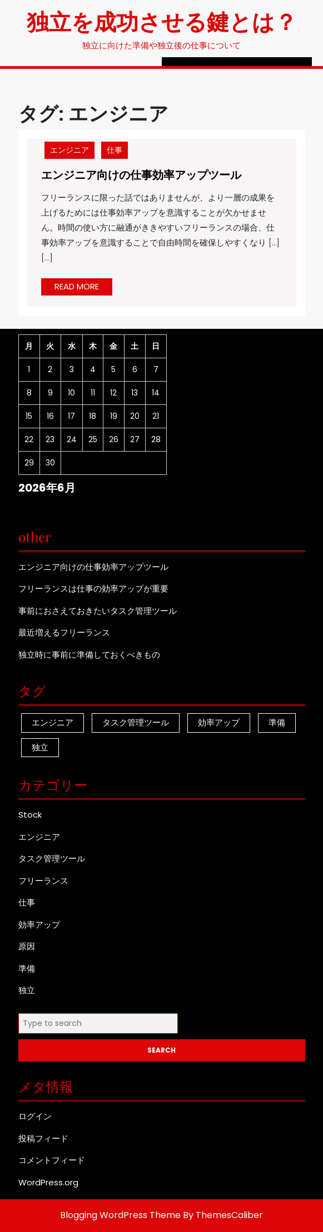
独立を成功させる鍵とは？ (162, 21)
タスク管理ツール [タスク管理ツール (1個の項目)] (135, 722)
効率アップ (39, 924)
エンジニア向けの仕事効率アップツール (141, 174)
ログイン (35, 1116)
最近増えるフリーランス (64, 632)
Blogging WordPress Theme (120, 1215)
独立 (26, 990)
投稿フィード (43, 1138)
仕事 (114, 150)
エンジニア (69, 150)
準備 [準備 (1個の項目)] (277, 722)
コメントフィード (51, 1160)
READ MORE (83, 288)
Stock (30, 814)
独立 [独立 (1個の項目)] (40, 747)
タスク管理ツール (51, 858)
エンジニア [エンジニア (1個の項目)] (52, 722)
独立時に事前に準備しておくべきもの (89, 654)
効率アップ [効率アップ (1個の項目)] (219, 722)
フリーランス (43, 881)
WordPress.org (48, 1182)
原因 (26, 946)
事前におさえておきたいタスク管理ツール (97, 611)
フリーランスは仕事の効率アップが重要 (93, 588)
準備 (26, 968)
